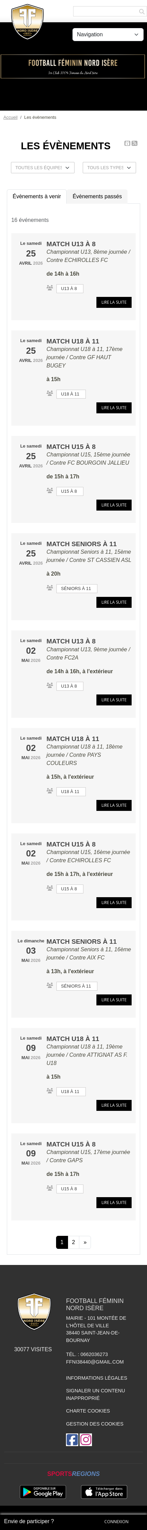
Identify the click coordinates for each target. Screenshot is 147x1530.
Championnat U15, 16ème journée (88, 852)
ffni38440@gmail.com (95, 1362)
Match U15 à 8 (71, 446)
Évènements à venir (37, 196)
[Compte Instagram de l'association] (86, 1439)
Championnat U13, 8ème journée (86, 252)
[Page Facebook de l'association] (72, 1439)
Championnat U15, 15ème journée (88, 454)
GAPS (74, 1160)
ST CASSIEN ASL (109, 560)
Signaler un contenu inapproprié (95, 1394)
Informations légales (96, 1378)
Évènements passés (97, 196)
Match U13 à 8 (71, 244)
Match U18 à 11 (72, 341)
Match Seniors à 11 (81, 544)
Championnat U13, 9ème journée (86, 649)
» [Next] (84, 1242)
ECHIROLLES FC (86, 260)
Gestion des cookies (94, 1424)
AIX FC (96, 958)
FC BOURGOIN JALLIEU (98, 463)
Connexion (116, 1522)
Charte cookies (88, 1411)
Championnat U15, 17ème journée (88, 1152)
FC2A (71, 658)
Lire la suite (114, 302)
